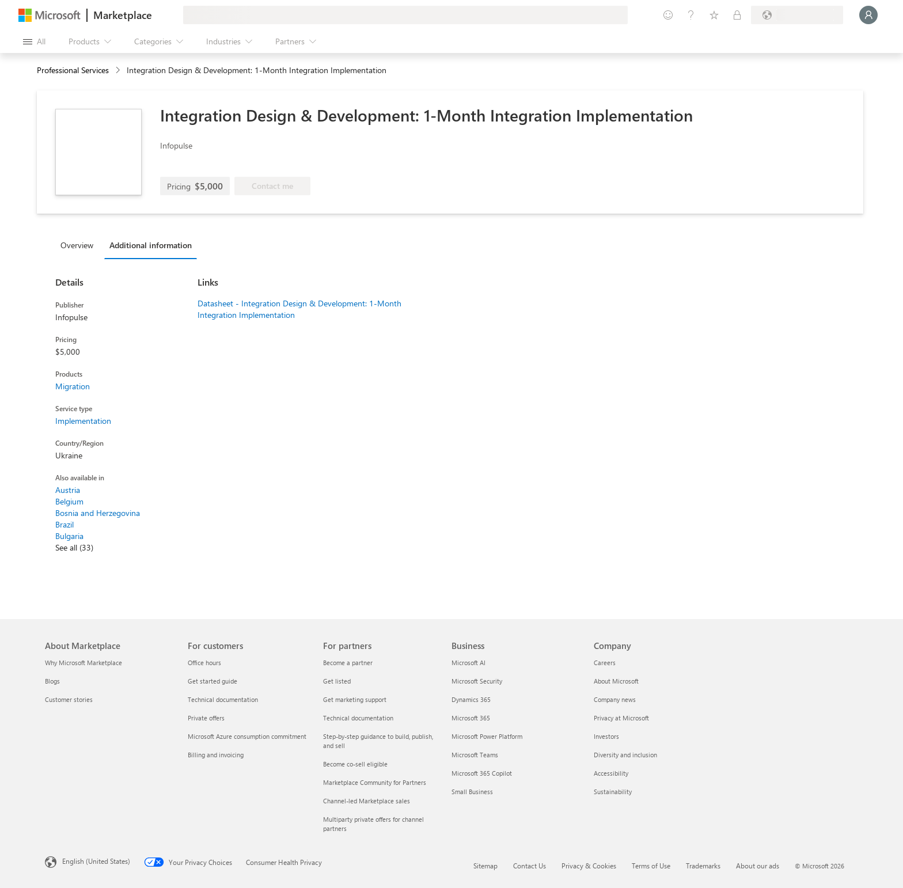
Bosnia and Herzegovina (97, 512)
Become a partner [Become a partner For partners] (348, 662)
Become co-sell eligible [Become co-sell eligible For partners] (355, 764)
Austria (67, 489)
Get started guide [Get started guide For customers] (212, 681)
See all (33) (74, 547)
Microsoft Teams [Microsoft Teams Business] (474, 754)
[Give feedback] (668, 15)
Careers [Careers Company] (605, 662)
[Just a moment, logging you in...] (868, 15)
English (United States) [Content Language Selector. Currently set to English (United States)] (96, 861)
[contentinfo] (119, 70)
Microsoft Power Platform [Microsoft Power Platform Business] (486, 736)
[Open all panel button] (34, 41)
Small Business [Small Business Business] (472, 791)
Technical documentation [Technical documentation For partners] (358, 718)
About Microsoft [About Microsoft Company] (616, 681)
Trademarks (703, 865)
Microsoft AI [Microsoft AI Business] (468, 662)
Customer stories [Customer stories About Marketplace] (69, 699)
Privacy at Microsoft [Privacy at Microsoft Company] (621, 718)
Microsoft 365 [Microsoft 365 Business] (470, 718)
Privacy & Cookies (588, 865)
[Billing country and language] (797, 15)
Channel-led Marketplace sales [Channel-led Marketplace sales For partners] (366, 800)
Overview (76, 245)
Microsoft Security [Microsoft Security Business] (476, 681)
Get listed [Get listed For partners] (337, 681)
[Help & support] (691, 15)
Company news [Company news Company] (615, 699)
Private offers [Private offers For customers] (206, 718)
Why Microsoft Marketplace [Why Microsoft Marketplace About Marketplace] (83, 662)
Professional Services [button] (73, 69)
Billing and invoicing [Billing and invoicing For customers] (216, 754)
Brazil (64, 524)
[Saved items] (714, 15)
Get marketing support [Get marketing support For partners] (354, 699)
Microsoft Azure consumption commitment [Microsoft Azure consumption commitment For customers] (247, 736)
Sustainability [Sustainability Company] (613, 791)
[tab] (79, 244)
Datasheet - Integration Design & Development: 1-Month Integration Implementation (299, 309)
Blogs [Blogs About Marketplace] (52, 681)
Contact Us (529, 865)
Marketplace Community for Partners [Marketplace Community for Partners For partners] (374, 782)
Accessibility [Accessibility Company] (611, 773)
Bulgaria (69, 535)
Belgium (69, 501)
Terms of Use (651, 865)
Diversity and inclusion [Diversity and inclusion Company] (625, 754)
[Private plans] (737, 15)
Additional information (150, 245)
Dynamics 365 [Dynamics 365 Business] (471, 699)
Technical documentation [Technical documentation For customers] (223, 699)
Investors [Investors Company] (606, 736)
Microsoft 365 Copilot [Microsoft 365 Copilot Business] (481, 773)
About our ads (757, 865)
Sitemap (485, 865)
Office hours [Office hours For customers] (204, 662)
